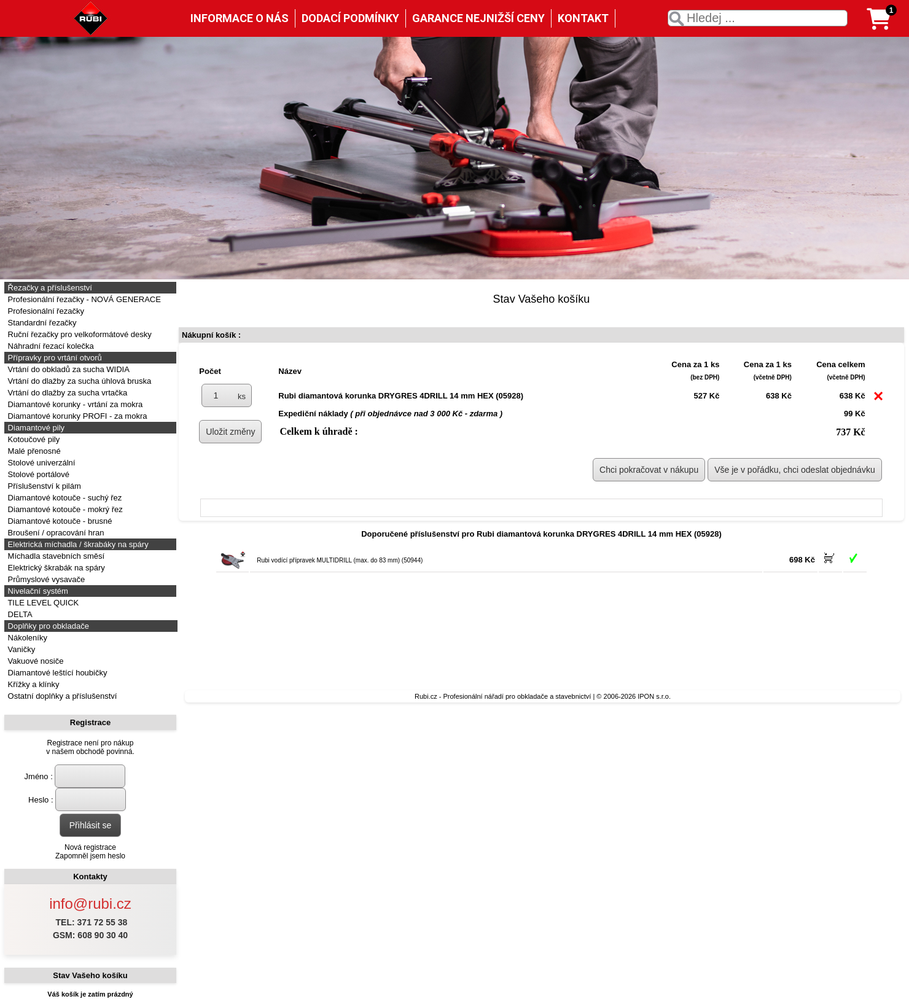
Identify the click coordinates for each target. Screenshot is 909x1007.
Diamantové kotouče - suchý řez (64, 497)
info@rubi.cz (90, 903)
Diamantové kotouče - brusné (59, 521)
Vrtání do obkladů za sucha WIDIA (68, 369)
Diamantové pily (35, 427)
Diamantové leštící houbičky (56, 672)
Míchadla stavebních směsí (55, 556)
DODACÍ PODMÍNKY (350, 18)
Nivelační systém (37, 591)
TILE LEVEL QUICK (42, 602)
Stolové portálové (37, 474)
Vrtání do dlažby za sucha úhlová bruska (78, 381)
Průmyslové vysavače (45, 579)
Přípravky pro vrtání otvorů (54, 357)
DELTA (19, 614)
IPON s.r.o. (654, 696)
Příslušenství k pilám (43, 486)
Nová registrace (90, 847)
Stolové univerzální (40, 462)
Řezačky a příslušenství (49, 287)
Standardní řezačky (41, 322)
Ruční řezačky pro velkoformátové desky (79, 334)
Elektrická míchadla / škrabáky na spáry (77, 544)
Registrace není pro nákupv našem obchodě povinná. (90, 747)
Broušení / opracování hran (55, 532)
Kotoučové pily (33, 439)
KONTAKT (583, 18)
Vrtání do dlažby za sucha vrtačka (66, 392)
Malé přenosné (33, 451)
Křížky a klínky (32, 684)
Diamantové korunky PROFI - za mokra (76, 416)
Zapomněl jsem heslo (90, 856)
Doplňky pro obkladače (47, 626)
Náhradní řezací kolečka (50, 346)
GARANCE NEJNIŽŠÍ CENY (478, 18)
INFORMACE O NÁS (239, 18)
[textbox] (758, 18)
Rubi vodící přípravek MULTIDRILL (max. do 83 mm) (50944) (340, 560)
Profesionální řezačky (45, 311)
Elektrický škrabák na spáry (55, 567)
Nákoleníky (26, 637)
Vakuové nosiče (34, 661)
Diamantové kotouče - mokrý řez (64, 509)
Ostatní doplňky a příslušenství (61, 696)
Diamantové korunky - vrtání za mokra (74, 404)
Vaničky (20, 649)
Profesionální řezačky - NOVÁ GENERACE (83, 299)
